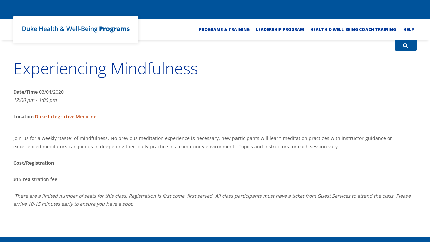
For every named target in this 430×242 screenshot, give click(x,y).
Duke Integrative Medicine (65, 116)
